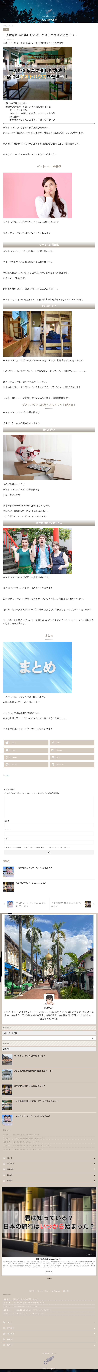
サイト (6, 843)
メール (7, 834)
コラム (7, 779)
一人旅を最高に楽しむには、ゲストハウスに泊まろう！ (38, 1105)
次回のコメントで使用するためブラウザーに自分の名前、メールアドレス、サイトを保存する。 (38, 851)
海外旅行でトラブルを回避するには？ (30, 1060)
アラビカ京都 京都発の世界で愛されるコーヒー (34, 1075)
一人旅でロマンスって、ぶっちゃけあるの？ (35, 872)
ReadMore (49, 1276)
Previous (4, 1235)
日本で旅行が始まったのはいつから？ (32, 887)
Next (94, 1235)
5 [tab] (52, 1283)
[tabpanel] (49, 1235)
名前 (6, 825)
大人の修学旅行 (49, 19)
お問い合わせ (56, 1293)
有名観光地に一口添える (49, 1355)
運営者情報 (66, 1293)
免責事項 (31, 1293)
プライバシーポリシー (43, 1293)
